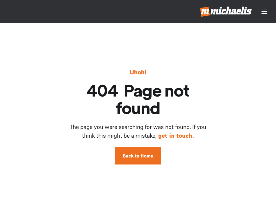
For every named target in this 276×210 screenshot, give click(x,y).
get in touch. (176, 135)
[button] (264, 12)
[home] (226, 11)
